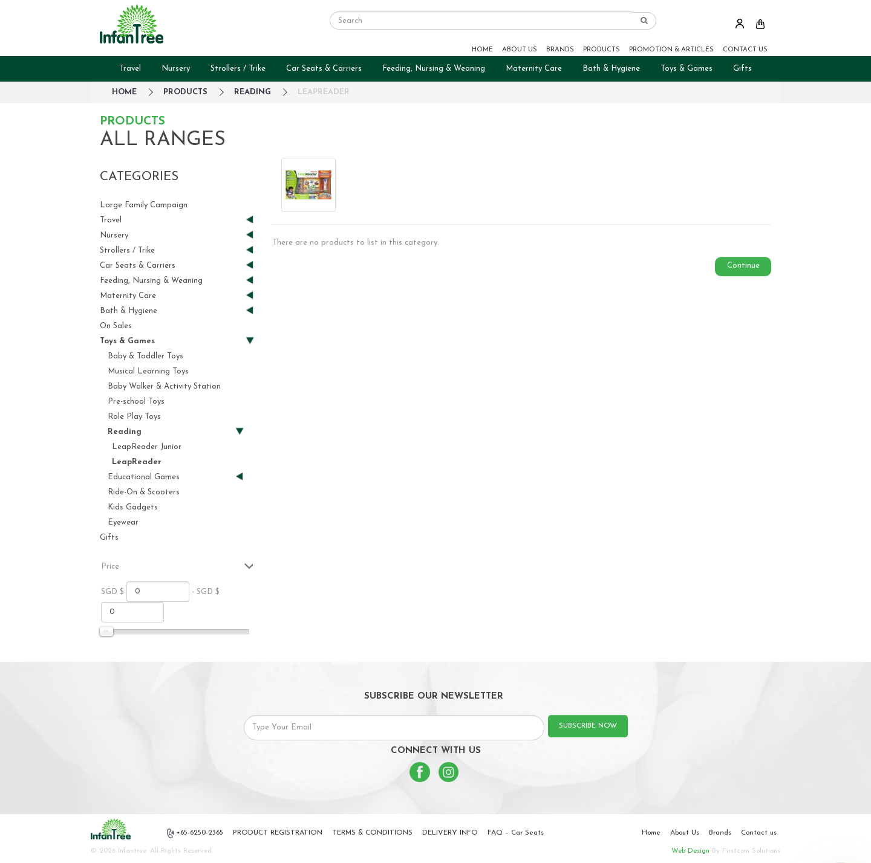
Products (185, 92)
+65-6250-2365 (195, 833)
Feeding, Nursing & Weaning (433, 69)
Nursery (175, 69)
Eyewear (123, 522)
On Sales (116, 326)
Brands (720, 832)
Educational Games (170, 477)
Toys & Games (687, 69)
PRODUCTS (601, 50)
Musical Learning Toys (148, 371)
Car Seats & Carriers (324, 69)
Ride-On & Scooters (144, 492)
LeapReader (324, 92)
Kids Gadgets (133, 507)
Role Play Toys (134, 417)
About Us (684, 832)
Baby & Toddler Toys (145, 356)
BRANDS (560, 50)
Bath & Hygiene (611, 69)
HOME (482, 50)
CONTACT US (745, 50)
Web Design (690, 851)
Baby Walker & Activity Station (164, 386)
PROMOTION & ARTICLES (671, 50)
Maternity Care (534, 69)
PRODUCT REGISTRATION (277, 832)
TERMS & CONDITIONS (372, 832)
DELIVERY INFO (450, 832)
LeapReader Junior (146, 447)
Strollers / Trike (238, 69)
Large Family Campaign (144, 205)
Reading (252, 92)
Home (651, 832)
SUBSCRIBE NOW (588, 725)
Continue (743, 266)
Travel (130, 69)
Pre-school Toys (136, 402)
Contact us (759, 832)
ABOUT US (519, 50)
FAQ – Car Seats (516, 832)
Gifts (742, 69)
